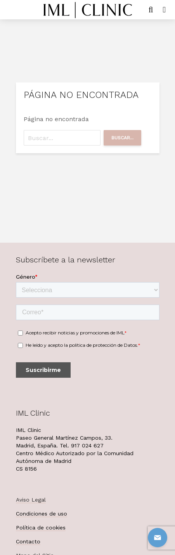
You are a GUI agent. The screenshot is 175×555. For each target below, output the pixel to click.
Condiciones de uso (41, 513)
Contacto (28, 541)
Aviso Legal (31, 500)
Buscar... (122, 137)
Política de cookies (41, 527)
